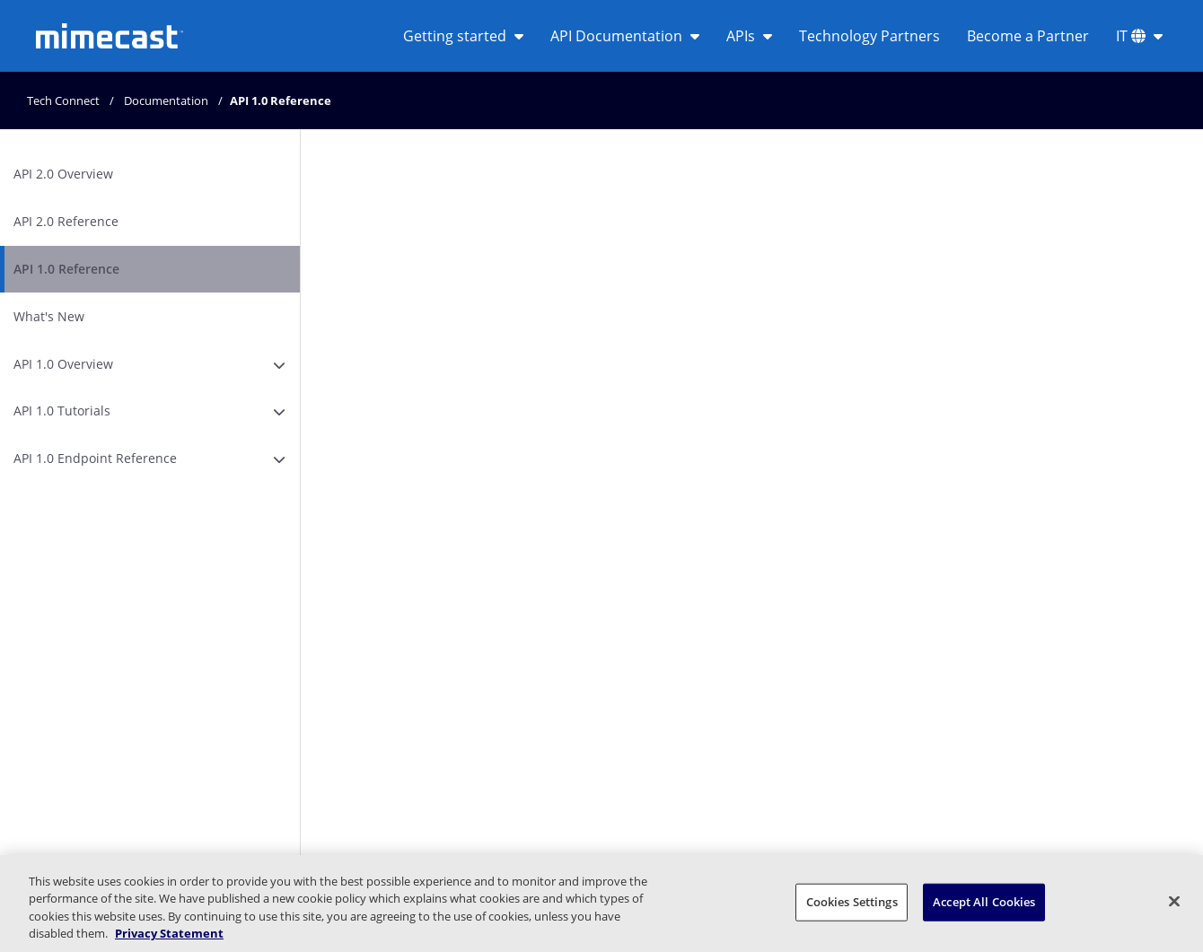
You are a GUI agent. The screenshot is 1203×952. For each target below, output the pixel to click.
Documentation (166, 100)
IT (1139, 36)
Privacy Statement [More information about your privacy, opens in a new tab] (169, 933)
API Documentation (624, 36)
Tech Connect (63, 100)
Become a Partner (1028, 36)
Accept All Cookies (984, 902)
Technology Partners (869, 36)
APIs (749, 36)
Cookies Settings (852, 902)
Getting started (463, 36)
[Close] (1174, 901)
